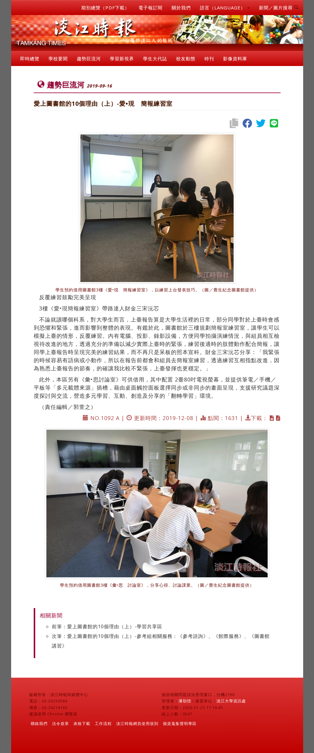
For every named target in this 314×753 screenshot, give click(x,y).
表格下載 (81, 723)
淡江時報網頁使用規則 (137, 723)
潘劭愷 (185, 701)
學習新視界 (122, 58)
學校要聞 (58, 58)
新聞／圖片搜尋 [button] (279, 8)
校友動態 (185, 58)
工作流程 (103, 723)
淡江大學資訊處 (231, 701)
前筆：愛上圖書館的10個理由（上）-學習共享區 (107, 626)
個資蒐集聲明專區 (180, 723)
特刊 (209, 58)
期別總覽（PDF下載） (105, 8)
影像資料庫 (235, 58)
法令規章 (60, 723)
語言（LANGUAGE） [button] (225, 8)
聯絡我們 (39, 723)
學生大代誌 (155, 58)
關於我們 (181, 8)
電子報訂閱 (150, 8)
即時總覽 (29, 58)
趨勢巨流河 (89, 58)
